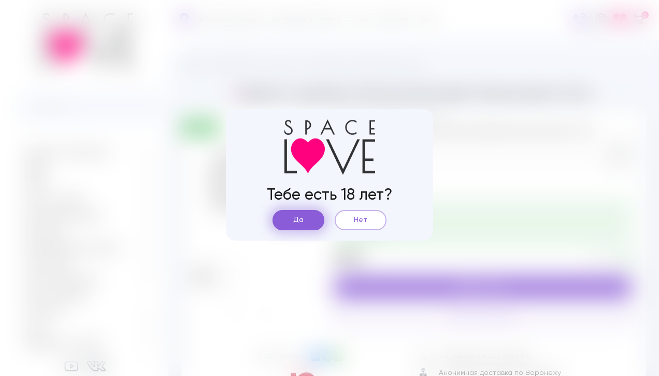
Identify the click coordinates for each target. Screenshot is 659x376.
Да (298, 220)
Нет (360, 220)
